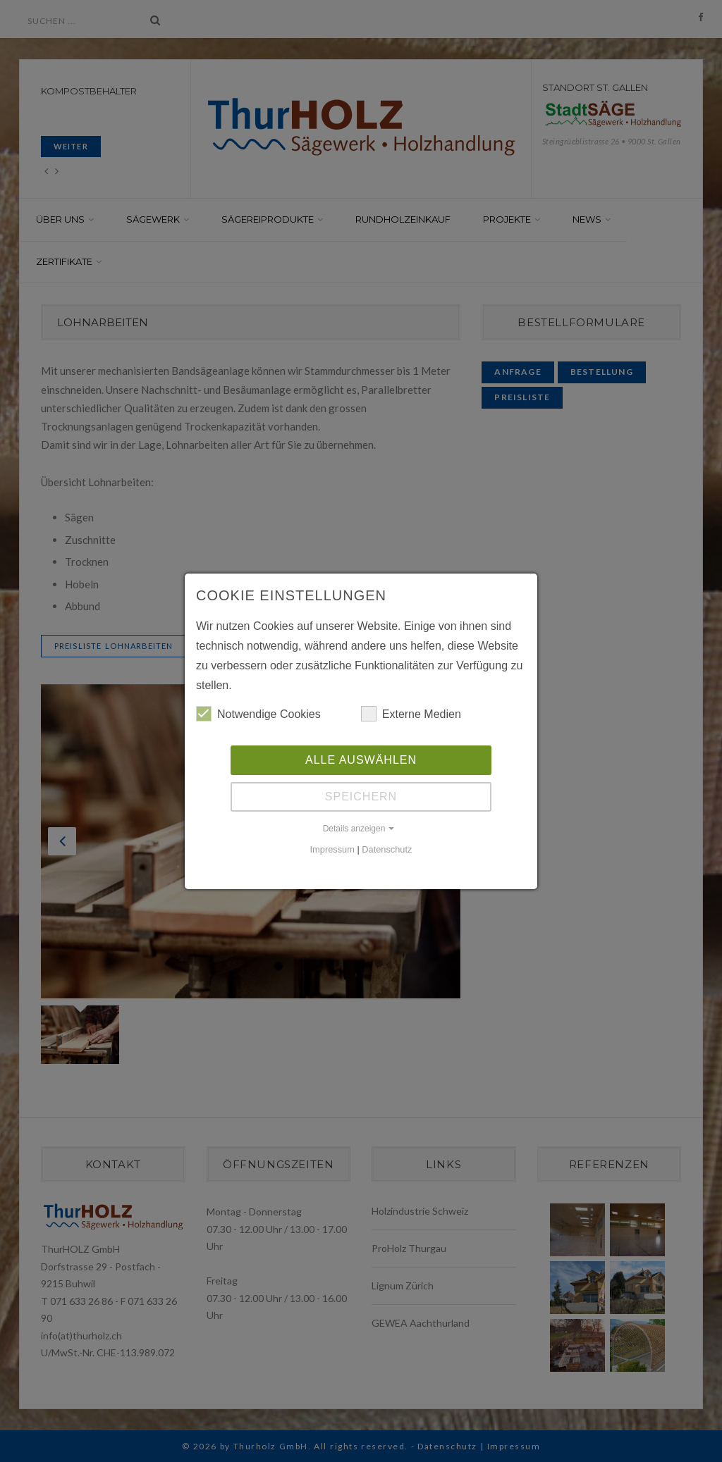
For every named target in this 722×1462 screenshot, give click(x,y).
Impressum (332, 849)
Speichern (361, 797)
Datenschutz (387, 849)
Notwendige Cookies (258, 713)
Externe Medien (411, 713)
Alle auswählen (361, 760)
